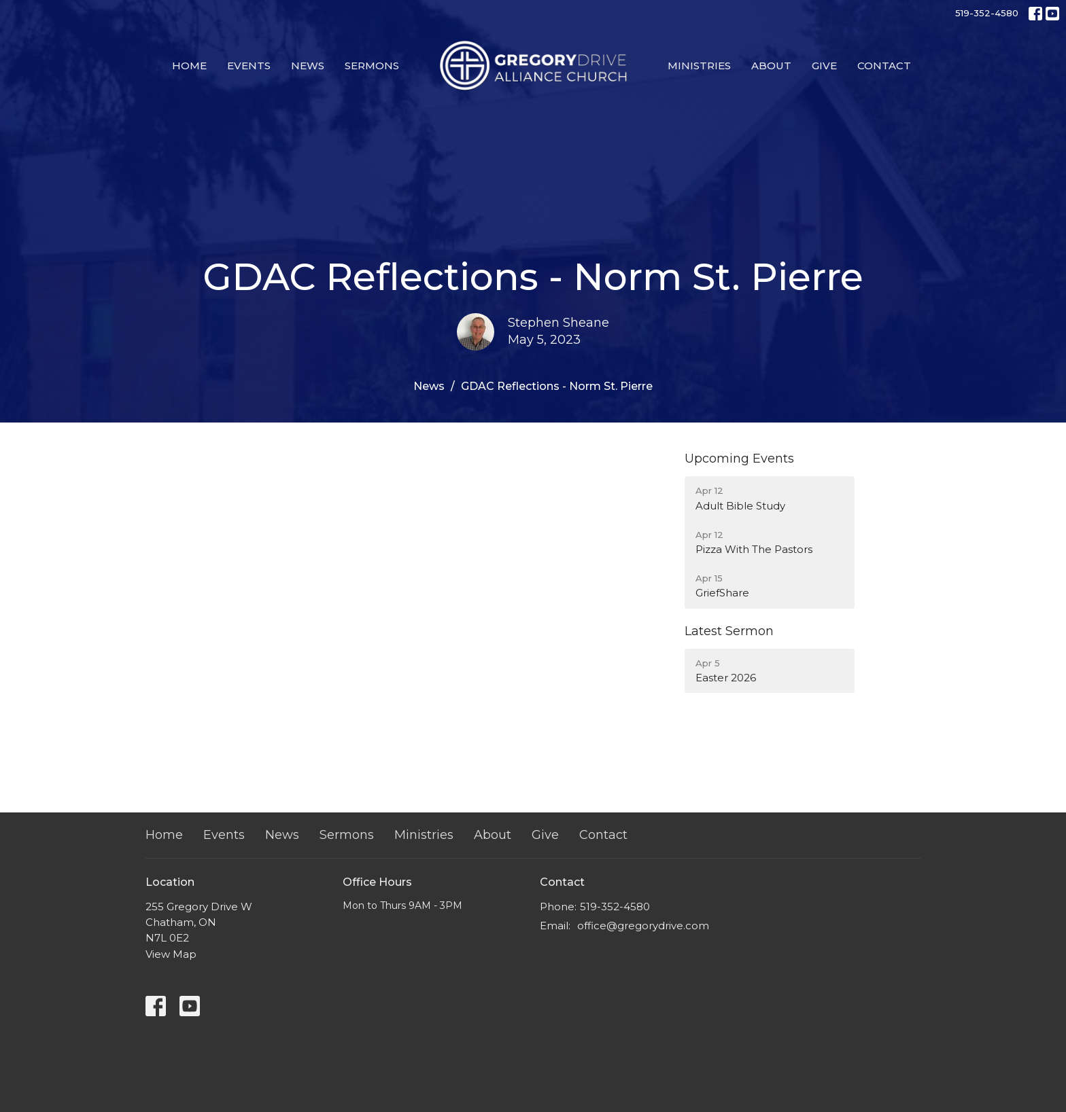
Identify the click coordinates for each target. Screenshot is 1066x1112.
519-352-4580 (986, 12)
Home (189, 65)
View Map (170, 954)
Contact (884, 65)
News (307, 65)
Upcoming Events (739, 458)
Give (824, 65)
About (771, 65)
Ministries (699, 65)
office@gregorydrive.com (643, 925)
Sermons (372, 65)
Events (249, 65)
